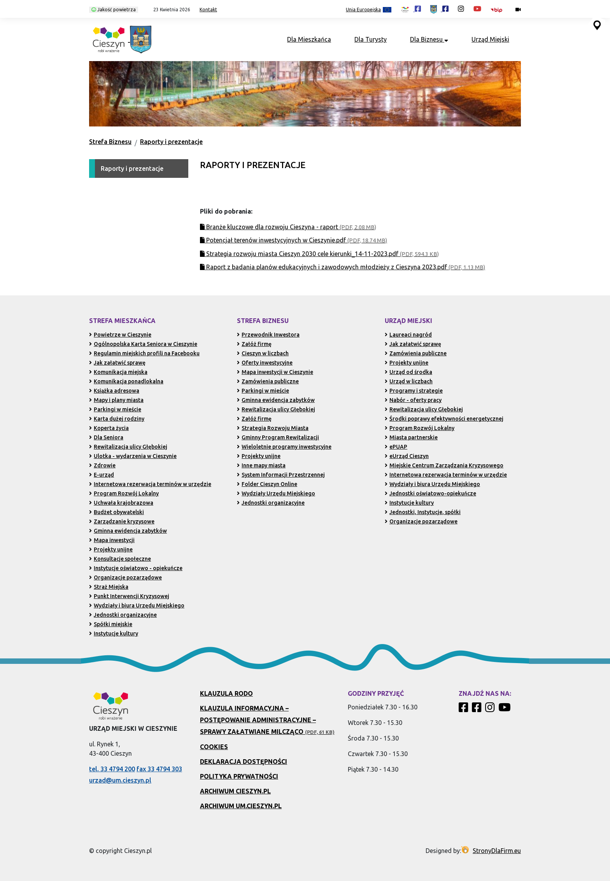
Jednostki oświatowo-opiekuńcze (430, 493)
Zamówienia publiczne (268, 381)
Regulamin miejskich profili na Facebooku (144, 353)
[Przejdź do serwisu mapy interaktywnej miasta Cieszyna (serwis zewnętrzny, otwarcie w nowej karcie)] (596, 24)
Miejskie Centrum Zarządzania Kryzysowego (444, 465)
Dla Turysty (370, 39)
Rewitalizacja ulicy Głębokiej (128, 447)
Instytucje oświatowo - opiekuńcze (135, 568)
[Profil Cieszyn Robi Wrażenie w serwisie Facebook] (464, 709)
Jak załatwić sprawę (117, 363)
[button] (168, 9)
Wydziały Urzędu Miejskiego (276, 493)
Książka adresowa (114, 391)
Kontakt (208, 9)
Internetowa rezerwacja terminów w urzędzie (150, 484)
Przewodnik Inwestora (268, 335)
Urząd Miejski (490, 39)
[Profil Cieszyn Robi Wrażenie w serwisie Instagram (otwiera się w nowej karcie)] (461, 8)
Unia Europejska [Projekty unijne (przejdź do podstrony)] (368, 10)
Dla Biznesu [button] (429, 39)
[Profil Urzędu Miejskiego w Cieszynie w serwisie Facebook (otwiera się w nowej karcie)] (439, 8)
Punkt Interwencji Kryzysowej (129, 596)
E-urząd (101, 475)
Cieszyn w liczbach (263, 353)
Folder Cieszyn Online (267, 484)
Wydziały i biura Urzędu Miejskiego (136, 605)
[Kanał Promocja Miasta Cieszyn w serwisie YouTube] (505, 709)
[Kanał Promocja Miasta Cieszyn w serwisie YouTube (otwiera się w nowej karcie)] (477, 8)
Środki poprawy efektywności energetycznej (444, 419)
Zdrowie (102, 465)
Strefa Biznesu (110, 141)
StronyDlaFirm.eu (497, 850)
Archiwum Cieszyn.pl (235, 791)
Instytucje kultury (113, 633)
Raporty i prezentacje (171, 141)
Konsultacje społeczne (120, 559)
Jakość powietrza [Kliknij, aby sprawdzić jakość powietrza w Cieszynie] (113, 9)
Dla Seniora (106, 437)
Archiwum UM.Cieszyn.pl (241, 805)
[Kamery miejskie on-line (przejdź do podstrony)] (518, 9)
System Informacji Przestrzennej (281, 475)
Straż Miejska (108, 587)
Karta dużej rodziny (116, 419)
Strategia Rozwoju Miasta (273, 428)
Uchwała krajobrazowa (121, 503)
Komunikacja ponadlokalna (126, 381)
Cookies (214, 746)
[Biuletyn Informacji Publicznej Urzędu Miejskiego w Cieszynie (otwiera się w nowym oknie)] (498, 9)
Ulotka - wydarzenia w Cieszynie (133, 456)
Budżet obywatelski (116, 512)
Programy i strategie (414, 391)
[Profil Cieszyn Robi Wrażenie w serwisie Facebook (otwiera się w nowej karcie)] (411, 8)
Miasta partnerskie (411, 437)
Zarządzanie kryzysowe (121, 521)
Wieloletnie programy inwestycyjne (284, 447)
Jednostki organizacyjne (123, 615)
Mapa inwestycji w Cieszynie (275, 372)
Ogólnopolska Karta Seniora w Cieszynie (143, 344)
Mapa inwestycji (112, 540)
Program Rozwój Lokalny (124, 493)
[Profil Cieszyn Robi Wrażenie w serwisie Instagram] (491, 709)
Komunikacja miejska (118, 372)
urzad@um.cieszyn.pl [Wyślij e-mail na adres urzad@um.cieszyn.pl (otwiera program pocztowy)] (120, 780)
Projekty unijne (111, 549)
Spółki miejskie (110, 624)
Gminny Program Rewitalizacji (278, 437)
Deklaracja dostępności (243, 761)
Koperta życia (109, 428)
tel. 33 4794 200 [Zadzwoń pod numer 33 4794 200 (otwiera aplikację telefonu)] (112, 768)
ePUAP (396, 447)
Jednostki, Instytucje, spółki (423, 512)
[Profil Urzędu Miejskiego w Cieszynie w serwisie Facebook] (478, 709)
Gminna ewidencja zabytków (128, 531)
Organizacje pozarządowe (125, 577)
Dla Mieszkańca (309, 39)
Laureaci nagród (408, 335)
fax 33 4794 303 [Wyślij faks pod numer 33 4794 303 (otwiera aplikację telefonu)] (159, 768)
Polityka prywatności (239, 776)
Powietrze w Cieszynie (120, 335)
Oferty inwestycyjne (265, 363)
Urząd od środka (408, 372)
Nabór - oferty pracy (413, 400)
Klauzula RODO (226, 693)
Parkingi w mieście (115, 409)
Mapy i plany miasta (116, 400)
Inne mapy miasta (261, 465)
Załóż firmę (254, 344)
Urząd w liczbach (409, 381)
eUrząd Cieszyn (407, 456)
